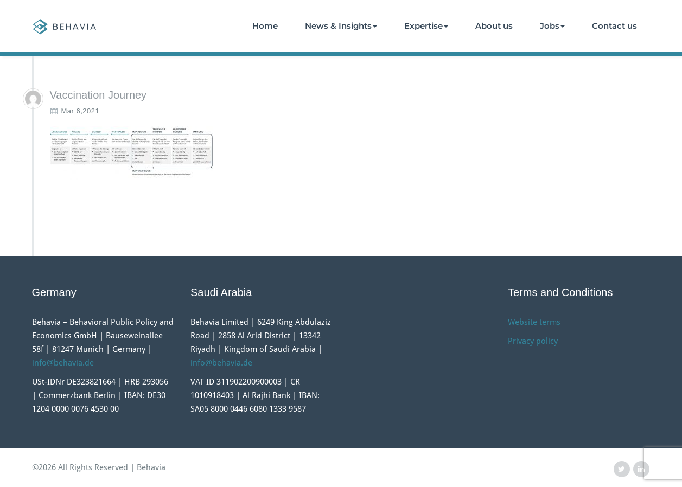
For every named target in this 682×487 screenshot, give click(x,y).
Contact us (614, 26)
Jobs (552, 26)
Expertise (426, 26)
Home (265, 26)
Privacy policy (533, 341)
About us (494, 26)
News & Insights (341, 26)
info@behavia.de (63, 363)
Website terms (534, 322)
